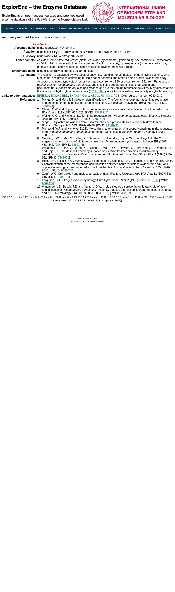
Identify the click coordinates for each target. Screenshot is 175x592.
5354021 (47, 106)
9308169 (125, 193)
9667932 (47, 183)
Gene (85, 95)
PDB (116, 95)
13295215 (101, 112)
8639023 (66, 170)
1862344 (77, 144)
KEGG (95, 95)
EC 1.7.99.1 (97, 91)
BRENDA (43, 95)
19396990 (112, 125)
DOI (77, 118)
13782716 (97, 118)
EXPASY (75, 95)
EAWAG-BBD (59, 95)
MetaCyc (106, 95)
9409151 (63, 176)
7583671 (63, 157)
